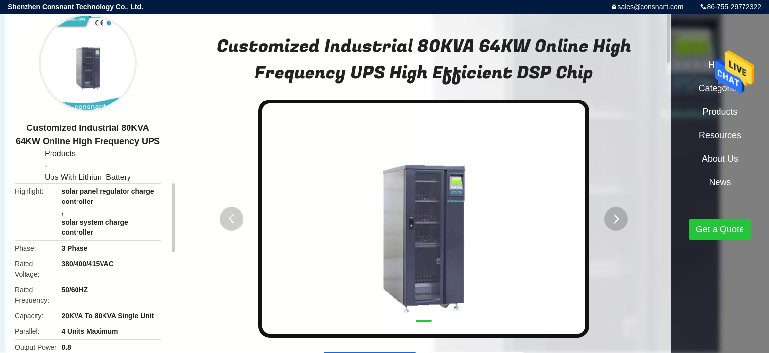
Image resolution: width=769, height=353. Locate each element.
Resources (720, 135)
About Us (720, 159)
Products (60, 154)
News (720, 182)
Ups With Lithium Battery (88, 177)
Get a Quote (720, 229)
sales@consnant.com (650, 7)
